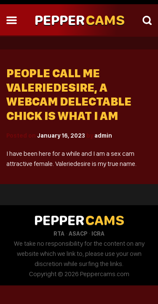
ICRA (97, 233)
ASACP (78, 233)
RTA (59, 233)
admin (103, 135)
